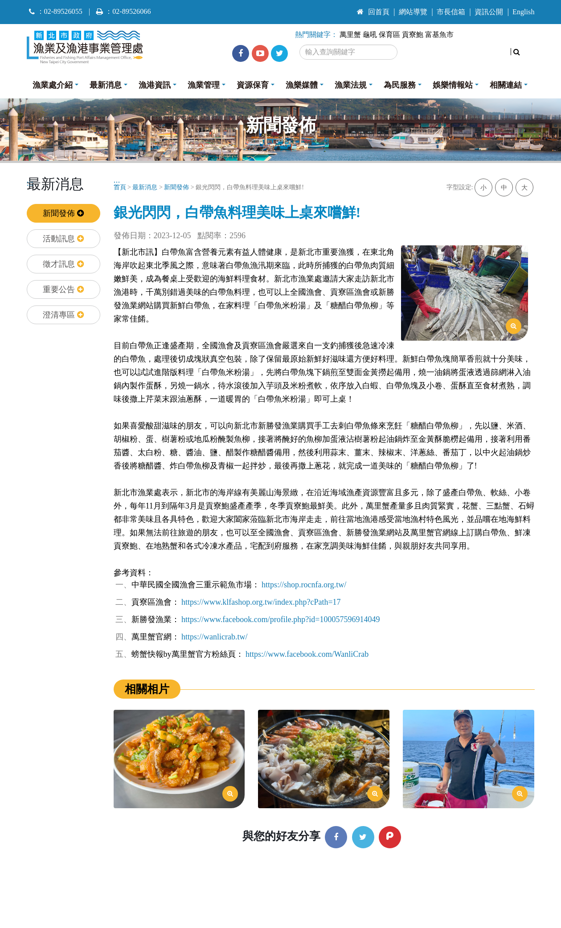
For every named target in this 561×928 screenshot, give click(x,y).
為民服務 (400, 85)
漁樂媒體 (302, 85)
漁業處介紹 (53, 85)
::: (342, 8)
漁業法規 (351, 85)
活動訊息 (63, 238)
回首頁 (373, 12)
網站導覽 (413, 12)
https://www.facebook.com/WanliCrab (307, 654)
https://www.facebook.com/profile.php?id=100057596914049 (280, 619)
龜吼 (370, 35)
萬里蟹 (350, 35)
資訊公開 (489, 12)
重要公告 (63, 289)
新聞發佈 (63, 213)
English (523, 12)
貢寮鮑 (412, 35)
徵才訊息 (63, 264)
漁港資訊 (155, 85)
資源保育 (253, 85)
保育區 (389, 35)
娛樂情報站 (453, 85)
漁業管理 (204, 85)
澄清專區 (63, 314)
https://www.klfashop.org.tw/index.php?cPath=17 (261, 602)
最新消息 (106, 85)
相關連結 (506, 85)
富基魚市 (439, 35)
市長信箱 (451, 12)
